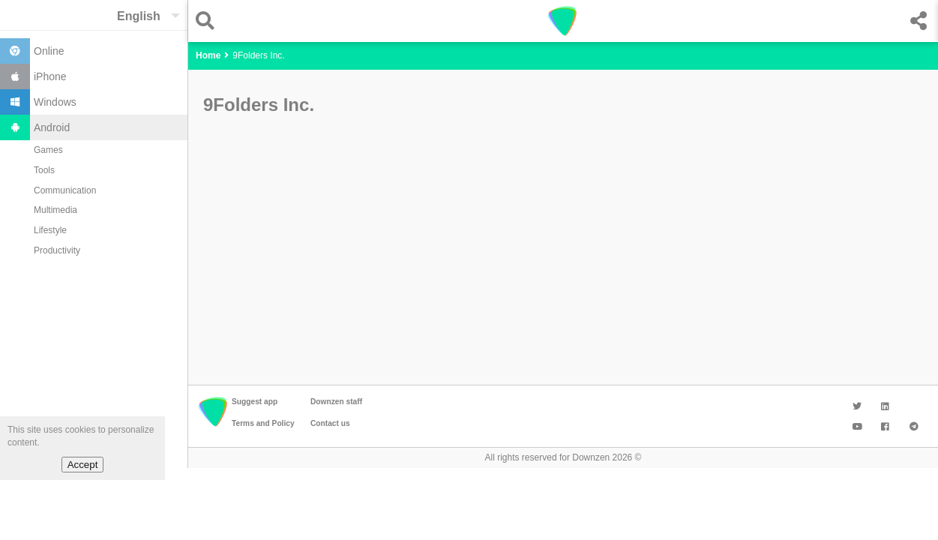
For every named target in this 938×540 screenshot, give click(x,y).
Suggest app (254, 402)
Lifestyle (50, 230)
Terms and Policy (263, 423)
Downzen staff (336, 402)
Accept (82, 464)
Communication (65, 190)
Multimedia (55, 210)
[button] (209, 20)
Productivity (57, 250)
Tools (44, 170)
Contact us (330, 423)
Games (48, 150)
